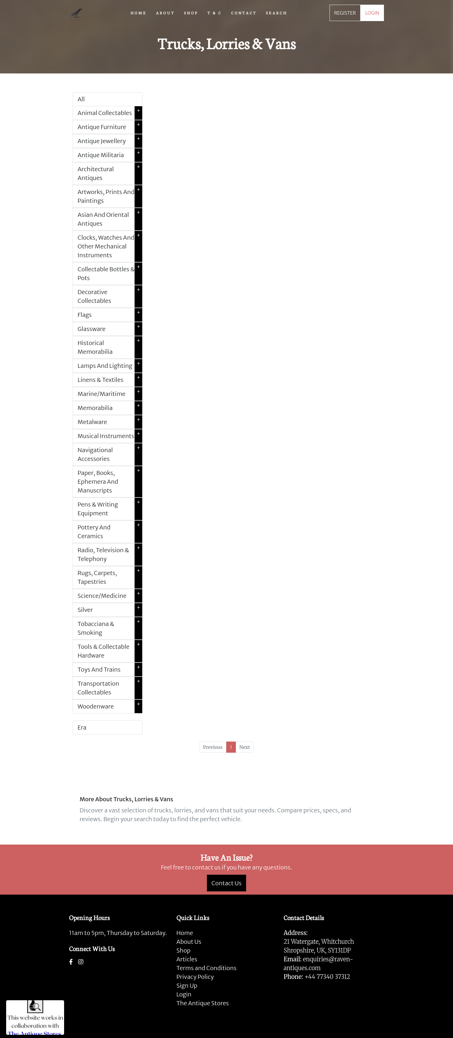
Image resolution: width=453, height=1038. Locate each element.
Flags (110, 315)
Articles (186, 959)
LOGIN (372, 13)
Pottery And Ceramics (110, 532)
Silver (110, 610)
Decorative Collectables (110, 296)
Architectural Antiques (110, 173)
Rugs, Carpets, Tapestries (110, 577)
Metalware (110, 422)
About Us (188, 941)
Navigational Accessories (110, 454)
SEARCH (276, 12)
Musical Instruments (110, 436)
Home (184, 932)
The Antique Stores (202, 1003)
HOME (139, 12)
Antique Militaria (110, 155)
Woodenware (110, 706)
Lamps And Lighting (110, 366)
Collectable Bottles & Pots (110, 273)
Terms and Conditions (206, 968)
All (81, 99)
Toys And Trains (110, 669)
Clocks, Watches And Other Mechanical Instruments (110, 246)
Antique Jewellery (110, 141)
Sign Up (187, 985)
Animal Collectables (110, 113)
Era (82, 727)
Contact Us (227, 883)
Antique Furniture (110, 127)
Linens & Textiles (110, 380)
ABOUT (165, 12)
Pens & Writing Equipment (110, 509)
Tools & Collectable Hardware (110, 651)
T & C (214, 12)
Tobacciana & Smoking (110, 628)
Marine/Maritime (110, 394)
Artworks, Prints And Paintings (110, 196)
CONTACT (244, 12)
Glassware (110, 329)
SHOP (191, 12)
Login (184, 994)
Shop (183, 950)
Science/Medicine (110, 596)
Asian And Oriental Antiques (110, 219)
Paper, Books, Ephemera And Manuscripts (110, 481)
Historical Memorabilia (110, 347)
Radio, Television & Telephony (110, 554)
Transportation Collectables (110, 688)
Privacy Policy (195, 976)
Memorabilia (110, 408)
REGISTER (345, 13)
